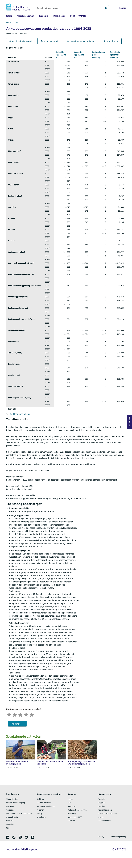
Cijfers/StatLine (12, 799)
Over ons (82, 16)
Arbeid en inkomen (25, 16)
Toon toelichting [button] (111, 41)
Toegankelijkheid (105, 810)
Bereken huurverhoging (15, 803)
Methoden (10, 824)
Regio (72, 16)
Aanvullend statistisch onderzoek (19, 814)
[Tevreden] (26, 714)
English (122, 8)
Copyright (102, 803)
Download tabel (49, 41)
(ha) (63, 55)
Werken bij (72, 814)
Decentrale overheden (46, 806)
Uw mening (129, 422)
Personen (40, 810)
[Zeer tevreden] (32, 714)
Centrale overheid (44, 803)
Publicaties (10, 821)
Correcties (72, 821)
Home (8, 22)
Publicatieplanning (118, 837)
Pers (69, 803)
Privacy (39, 814)
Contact (70, 799)
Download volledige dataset (81, 41)
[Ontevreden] (15, 714)
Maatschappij (59, 16)
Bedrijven (40, 799)
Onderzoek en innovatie (77, 810)
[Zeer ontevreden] (9, 714)
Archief (101, 817)
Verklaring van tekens (20, 414)
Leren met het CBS (75, 817)
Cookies (101, 806)
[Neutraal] (20, 714)
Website (101, 799)
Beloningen (41, 817)
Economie (43, 16)
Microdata (10, 810)
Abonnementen (104, 821)
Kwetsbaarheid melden (107, 814)
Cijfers (9, 16)
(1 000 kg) (99, 55)
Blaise (8, 828)
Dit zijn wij (72, 806)
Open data (10, 806)
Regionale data (12, 817)
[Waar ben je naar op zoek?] (72, 8)
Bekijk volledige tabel (20, 41)
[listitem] (8, 837)
